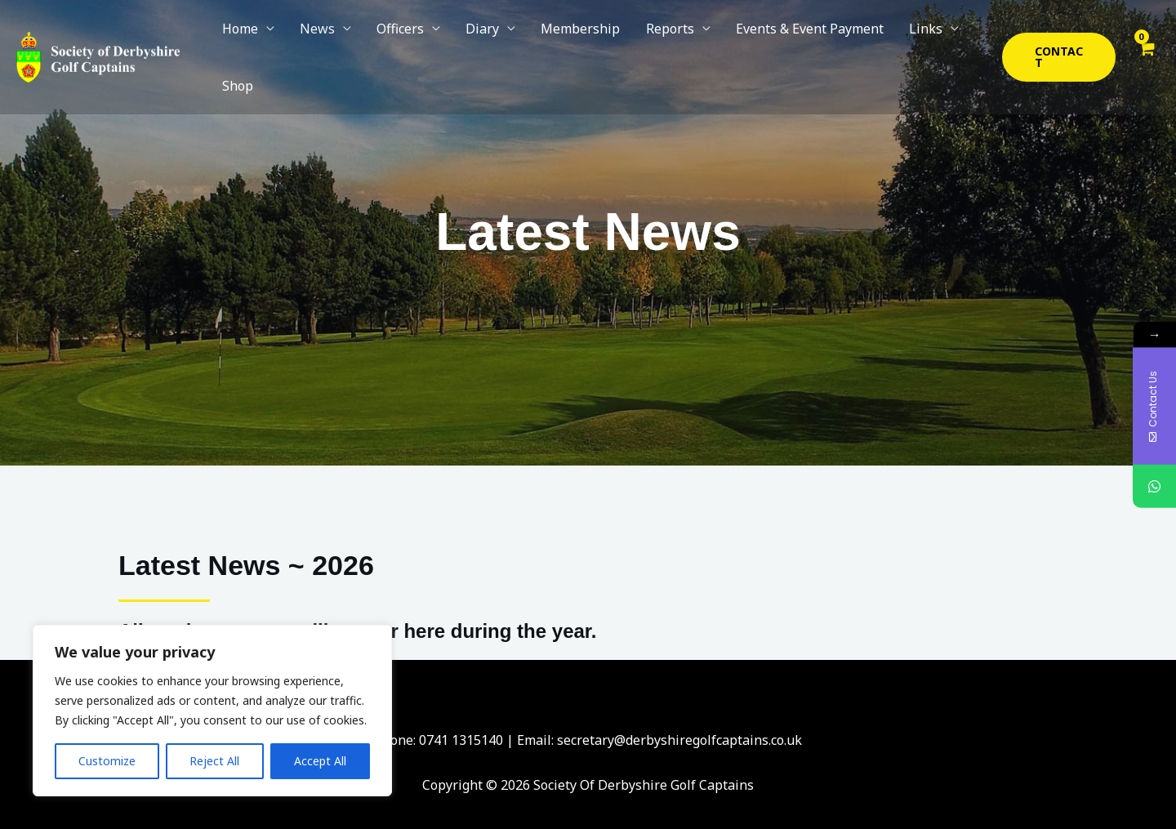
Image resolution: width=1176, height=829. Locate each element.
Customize (107, 761)
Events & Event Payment (765, 38)
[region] (212, 710)
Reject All (214, 761)
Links (874, 38)
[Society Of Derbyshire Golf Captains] (98, 37)
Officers (384, 38)
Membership (550, 38)
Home (238, 38)
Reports (632, 38)
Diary (459, 38)
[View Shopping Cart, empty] (1145, 38)
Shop (940, 38)
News (308, 38)
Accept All (320, 761)
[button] (1053, 38)
